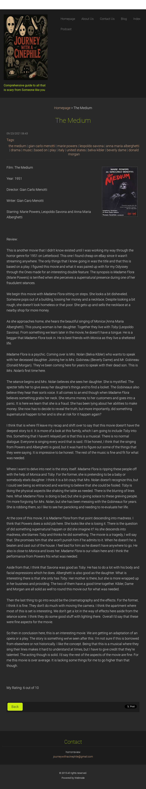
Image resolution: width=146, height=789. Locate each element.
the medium (17, 146)
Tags (10, 140)
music (27, 150)
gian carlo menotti (41, 146)
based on (41, 150)
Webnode (79, 777)
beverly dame (116, 150)
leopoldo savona (92, 146)
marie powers (67, 146)
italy (61, 150)
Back (15, 707)
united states (76, 150)
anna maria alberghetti (122, 146)
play (53, 150)
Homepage (62, 108)
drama (16, 150)
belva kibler (96, 150)
